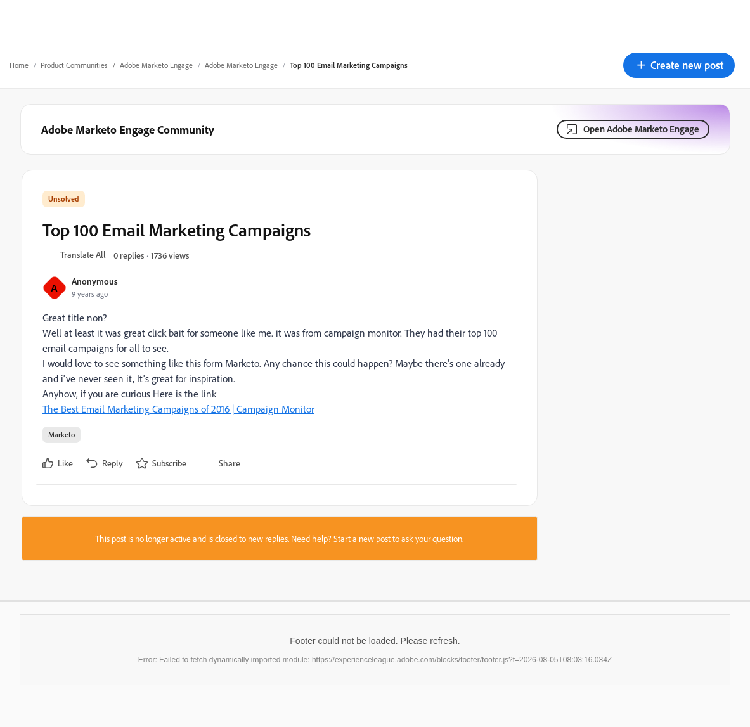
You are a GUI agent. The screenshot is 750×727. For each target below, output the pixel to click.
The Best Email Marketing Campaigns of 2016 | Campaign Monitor (178, 408)
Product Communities (74, 65)
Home (19, 65)
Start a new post (362, 538)
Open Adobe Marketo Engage (641, 129)
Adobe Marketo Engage (156, 65)
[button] (679, 65)
